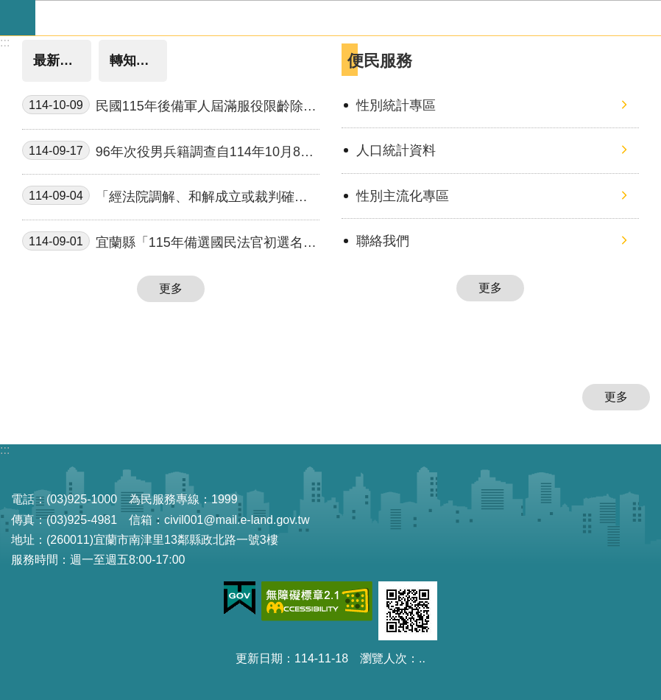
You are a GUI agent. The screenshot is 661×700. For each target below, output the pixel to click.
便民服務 (379, 61)
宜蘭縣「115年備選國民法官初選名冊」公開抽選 (162, 242)
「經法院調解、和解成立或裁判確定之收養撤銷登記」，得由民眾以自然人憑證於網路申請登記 (168, 197)
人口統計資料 (396, 150)
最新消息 (59, 60)
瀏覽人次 (383, 658)
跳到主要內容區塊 (7, 7)
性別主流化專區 (402, 196)
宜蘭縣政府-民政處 (348, 17)
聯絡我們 (382, 241)
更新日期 (259, 658)
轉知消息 (136, 60)
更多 (171, 288)
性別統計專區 (396, 105)
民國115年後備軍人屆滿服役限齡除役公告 (169, 106)
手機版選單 (17, 17)
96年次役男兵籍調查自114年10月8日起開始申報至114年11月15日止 (168, 152)
